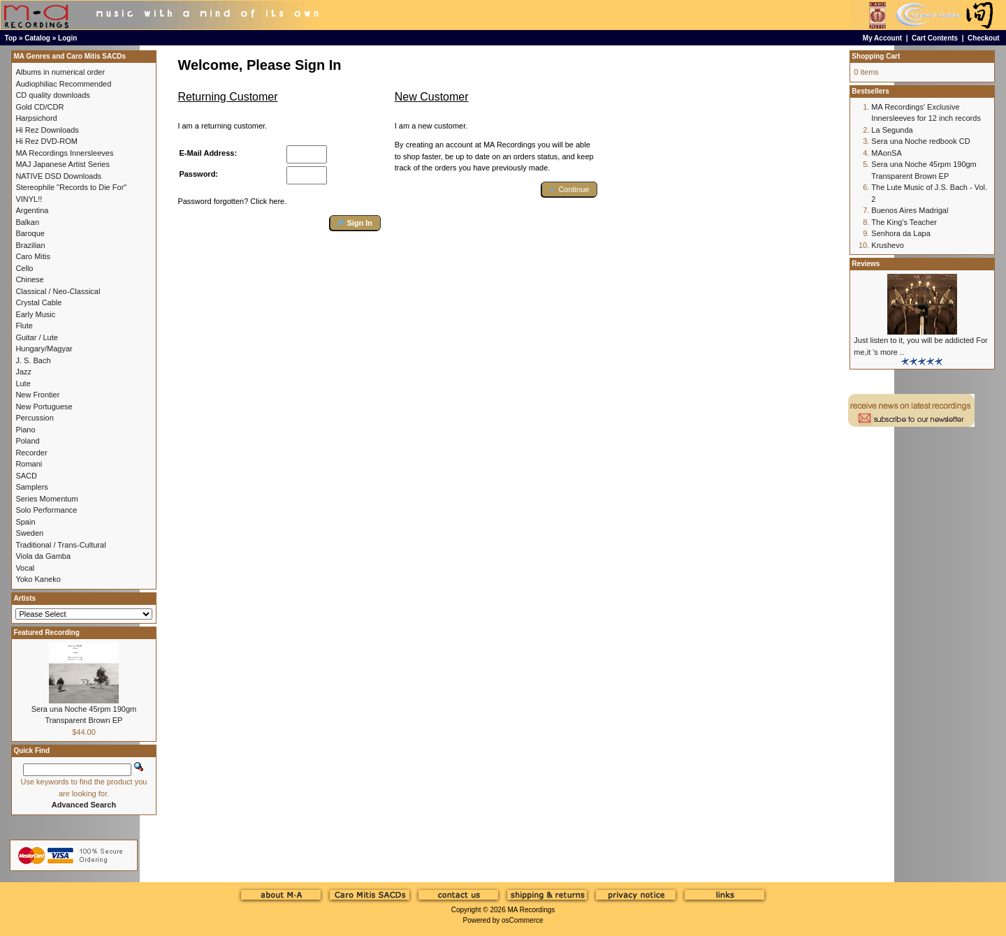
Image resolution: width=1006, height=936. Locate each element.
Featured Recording (46, 632)
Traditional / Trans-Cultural (60, 545)
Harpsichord (36, 118)
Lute (22, 383)
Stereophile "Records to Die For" (70, 187)
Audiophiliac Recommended (63, 84)
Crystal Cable (38, 302)
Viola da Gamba (43, 556)
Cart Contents (935, 38)
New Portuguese (43, 406)
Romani (28, 464)
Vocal (24, 568)
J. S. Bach (32, 360)
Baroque (30, 233)
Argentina (31, 210)
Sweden (29, 533)
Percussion (34, 418)
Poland (27, 441)
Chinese (29, 279)
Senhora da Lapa (900, 233)
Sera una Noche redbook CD (920, 141)
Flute (23, 325)
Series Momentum (46, 499)
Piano (25, 429)
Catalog (37, 38)
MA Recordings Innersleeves (64, 153)
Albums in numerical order (60, 72)
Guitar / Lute (36, 337)
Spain (25, 522)
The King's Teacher (904, 222)
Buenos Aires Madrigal (909, 210)
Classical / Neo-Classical (57, 291)
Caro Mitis (32, 256)
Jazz (23, 371)
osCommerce (522, 920)
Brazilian (30, 245)
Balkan (27, 222)
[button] (355, 223)
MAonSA (886, 153)
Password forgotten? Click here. (231, 201)
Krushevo (887, 245)
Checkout (984, 38)
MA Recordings (531, 910)
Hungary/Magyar (43, 348)
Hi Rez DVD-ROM (46, 141)
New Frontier (37, 394)
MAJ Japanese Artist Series (62, 164)
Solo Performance (46, 510)
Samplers (31, 487)
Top (11, 38)
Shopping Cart (876, 56)
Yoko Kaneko (37, 579)
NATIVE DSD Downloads (58, 176)
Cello (24, 268)
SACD (26, 475)
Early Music (35, 314)
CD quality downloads (52, 95)
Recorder (31, 452)
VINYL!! (28, 199)
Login (67, 38)
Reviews (866, 264)
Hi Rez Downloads (46, 130)
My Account (882, 38)
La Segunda (891, 130)
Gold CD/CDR (39, 107)
